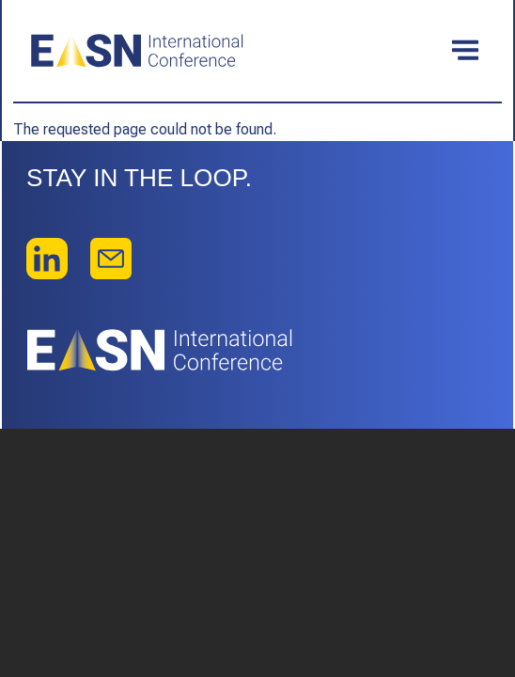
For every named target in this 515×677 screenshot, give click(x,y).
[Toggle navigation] (465, 51)
